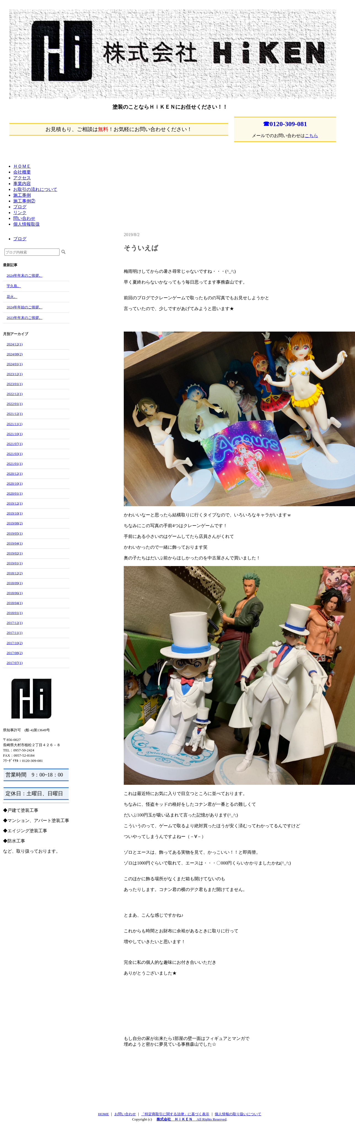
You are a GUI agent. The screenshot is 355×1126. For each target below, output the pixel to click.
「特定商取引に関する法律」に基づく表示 (175, 1114)
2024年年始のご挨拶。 (24, 307)
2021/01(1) (15, 463)
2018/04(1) (15, 603)
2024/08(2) (15, 354)
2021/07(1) (15, 444)
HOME (103, 1114)
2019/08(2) (15, 523)
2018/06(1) (15, 593)
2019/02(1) (15, 553)
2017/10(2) (15, 643)
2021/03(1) (15, 454)
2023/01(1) (15, 384)
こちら (311, 135)
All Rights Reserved (211, 1119)
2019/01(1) (15, 563)
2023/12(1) (15, 374)
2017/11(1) (14, 633)
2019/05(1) (15, 533)
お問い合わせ (125, 1114)
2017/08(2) (15, 653)
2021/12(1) (15, 414)
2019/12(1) (15, 503)
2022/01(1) (15, 404)
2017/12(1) (15, 623)
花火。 (12, 297)
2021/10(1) (15, 434)
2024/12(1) (15, 344)
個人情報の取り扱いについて (238, 1114)
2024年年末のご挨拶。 (24, 275)
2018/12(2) (15, 573)
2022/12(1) (15, 394)
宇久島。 (14, 286)
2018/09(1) (15, 583)
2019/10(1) (15, 513)
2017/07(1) (15, 663)
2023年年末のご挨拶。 (24, 318)
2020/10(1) (15, 483)
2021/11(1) (14, 424)
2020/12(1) (15, 473)
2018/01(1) (15, 613)
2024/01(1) (15, 364)
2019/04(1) (15, 543)
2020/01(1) (15, 493)
